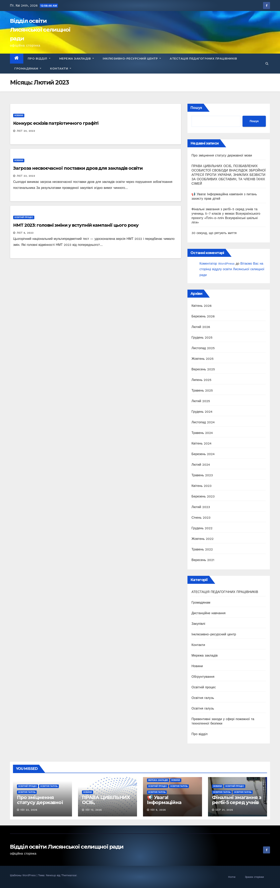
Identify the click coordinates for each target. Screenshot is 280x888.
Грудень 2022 (201, 528)
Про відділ (39, 58)
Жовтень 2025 (202, 359)
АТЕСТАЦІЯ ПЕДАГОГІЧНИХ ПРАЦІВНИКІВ (203, 58)
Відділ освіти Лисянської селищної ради (40, 29)
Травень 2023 (202, 475)
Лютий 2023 (200, 507)
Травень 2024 (202, 433)
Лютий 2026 (200, 327)
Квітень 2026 (201, 306)
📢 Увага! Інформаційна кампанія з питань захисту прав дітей (170, 804)
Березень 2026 (203, 316)
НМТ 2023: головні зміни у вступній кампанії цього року (76, 225)
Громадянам (27, 68)
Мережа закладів (76, 58)
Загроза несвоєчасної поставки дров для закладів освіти (78, 168)
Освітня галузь (202, 698)
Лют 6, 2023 (25, 232)
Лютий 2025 (200, 401)
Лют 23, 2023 (26, 175)
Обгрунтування (202, 677)
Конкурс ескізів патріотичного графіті (55, 123)
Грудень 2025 (201, 337)
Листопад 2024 (203, 422)
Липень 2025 (201, 380)
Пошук (196, 108)
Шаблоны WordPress (23, 875)
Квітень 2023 (201, 486)
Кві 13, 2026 (94, 809)
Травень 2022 (202, 549)
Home (232, 876)
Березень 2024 (203, 454)
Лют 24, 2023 (26, 131)
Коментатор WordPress (217, 263)
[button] (266, 63)
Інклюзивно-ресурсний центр (132, 58)
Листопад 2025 (203, 348)
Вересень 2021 (202, 560)
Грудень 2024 (201, 412)
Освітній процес (23, 217)
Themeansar (69, 875)
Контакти (60, 68)
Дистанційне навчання (208, 613)
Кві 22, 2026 (29, 809)
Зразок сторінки (254, 876)
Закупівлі (198, 624)
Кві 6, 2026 (158, 809)
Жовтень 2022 (202, 539)
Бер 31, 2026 (224, 809)
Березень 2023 (203, 496)
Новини (18, 115)
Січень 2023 (200, 517)
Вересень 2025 (203, 369)
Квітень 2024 (201, 443)
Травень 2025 (202, 390)
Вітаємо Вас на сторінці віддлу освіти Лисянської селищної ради (231, 269)
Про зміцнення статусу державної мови (221, 155)
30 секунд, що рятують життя (214, 233)
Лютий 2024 (200, 464)
